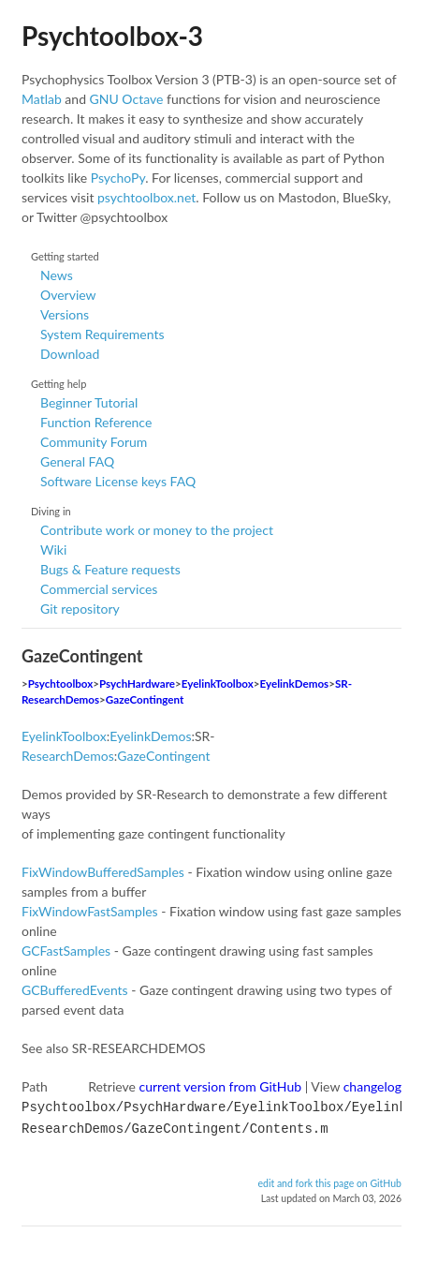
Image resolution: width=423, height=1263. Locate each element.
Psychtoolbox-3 (112, 36)
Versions (64, 314)
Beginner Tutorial (89, 402)
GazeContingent (144, 699)
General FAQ (77, 461)
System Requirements (102, 334)
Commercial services (98, 589)
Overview (68, 295)
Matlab (42, 99)
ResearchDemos (68, 756)
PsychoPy (118, 178)
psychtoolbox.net (146, 197)
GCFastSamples (66, 950)
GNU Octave (127, 99)
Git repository (80, 609)
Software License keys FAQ (118, 481)
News (56, 275)
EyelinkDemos (294, 683)
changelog (372, 1086)
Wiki (53, 549)
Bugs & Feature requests (110, 569)
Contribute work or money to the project (156, 530)
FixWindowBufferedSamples (103, 872)
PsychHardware (137, 683)
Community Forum (93, 442)
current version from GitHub (220, 1086)
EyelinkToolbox (218, 683)
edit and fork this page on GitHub (329, 1179)
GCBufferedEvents (75, 990)
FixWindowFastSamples (90, 911)
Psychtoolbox (61, 683)
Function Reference (96, 422)
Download (69, 354)
